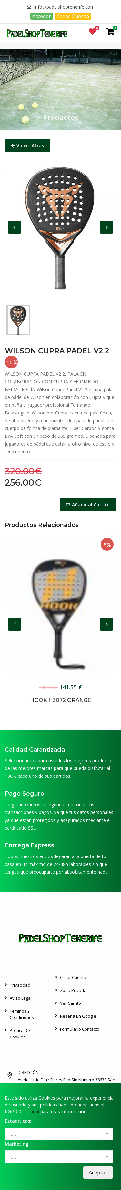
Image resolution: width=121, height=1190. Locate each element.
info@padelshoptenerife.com (61, 7)
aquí (34, 1111)
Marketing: (17, 1144)
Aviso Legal (21, 998)
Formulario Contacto (79, 1029)
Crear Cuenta (73, 16)
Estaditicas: (18, 1121)
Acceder (41, 16)
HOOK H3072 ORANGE (60, 700)
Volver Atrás (27, 145)
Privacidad (20, 985)
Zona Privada (73, 990)
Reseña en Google (78, 1016)
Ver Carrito (70, 1003)
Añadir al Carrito (88, 505)
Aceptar (98, 1172)
